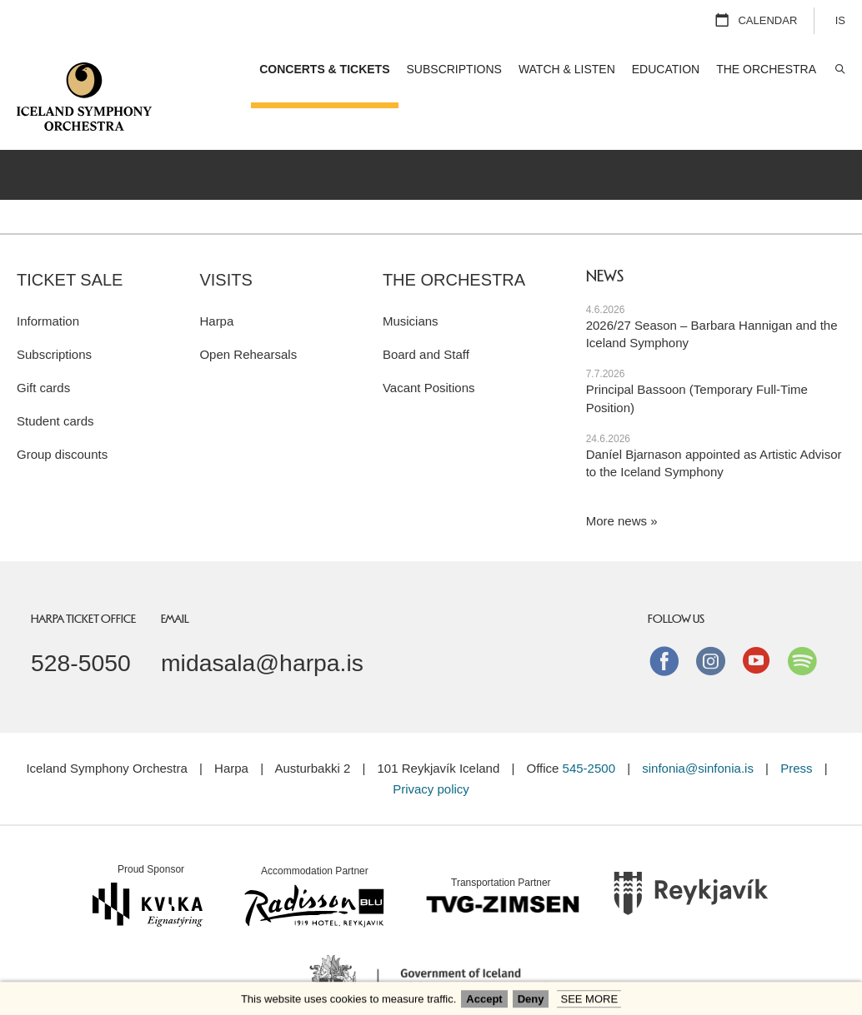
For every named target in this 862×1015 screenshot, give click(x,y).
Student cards (55, 379)
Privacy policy (431, 747)
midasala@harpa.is (262, 621)
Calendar (767, 20)
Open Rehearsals (248, 313)
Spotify (802, 618)
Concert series (671, 131)
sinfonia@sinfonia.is (698, 726)
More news (616, 480)
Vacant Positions (429, 346)
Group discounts (62, 413)
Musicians (411, 279)
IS (840, 20)
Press (796, 726)
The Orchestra (454, 238)
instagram (710, 618)
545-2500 (589, 726)
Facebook (664, 618)
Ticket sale (70, 238)
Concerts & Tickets (324, 69)
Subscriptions (54, 313)
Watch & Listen (567, 69)
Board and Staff (426, 313)
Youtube (756, 618)
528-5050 (81, 621)
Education (665, 69)
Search (839, 69)
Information (48, 279)
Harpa (216, 279)
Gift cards (43, 346)
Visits (225, 238)
